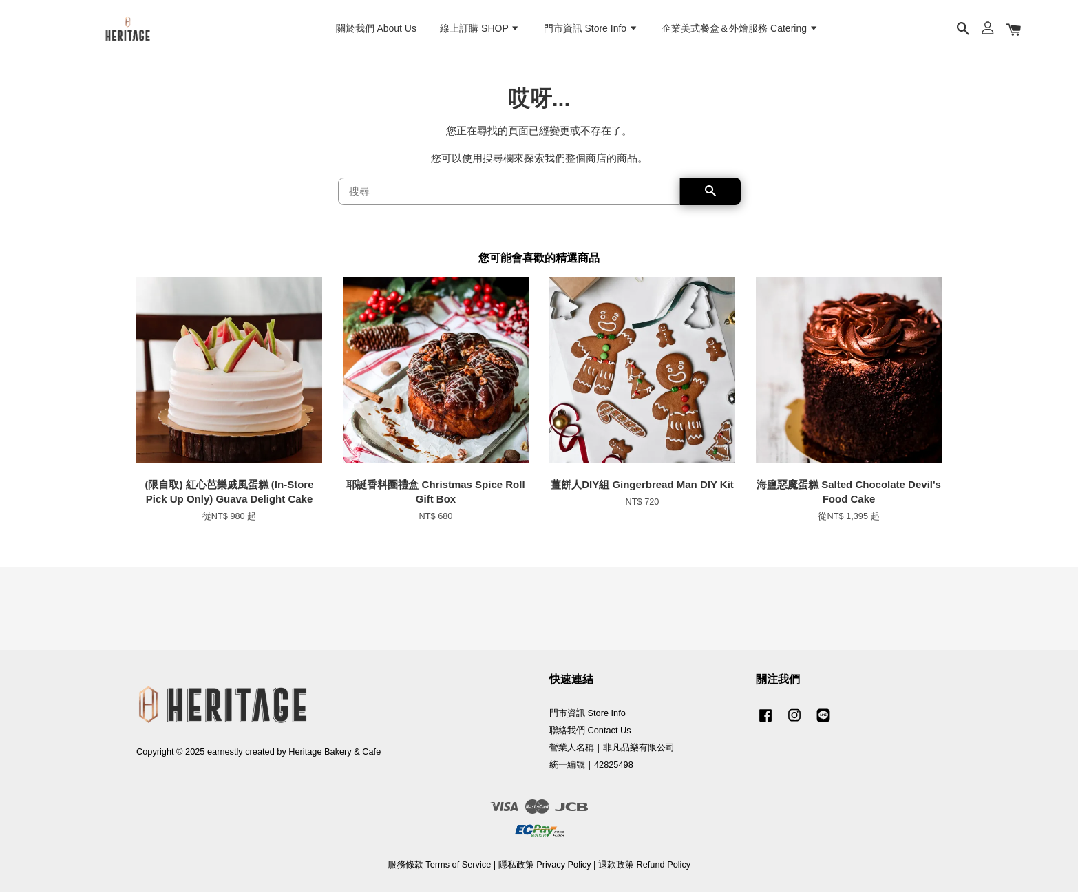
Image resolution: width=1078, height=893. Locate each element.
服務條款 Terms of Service (439, 864)
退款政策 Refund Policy (644, 864)
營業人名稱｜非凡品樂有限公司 (612, 747)
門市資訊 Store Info (591, 28)
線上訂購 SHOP (480, 28)
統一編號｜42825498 (591, 764)
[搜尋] (509, 191)
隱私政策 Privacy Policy (544, 864)
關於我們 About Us (376, 28)
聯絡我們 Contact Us (590, 730)
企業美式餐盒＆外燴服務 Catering (740, 28)
